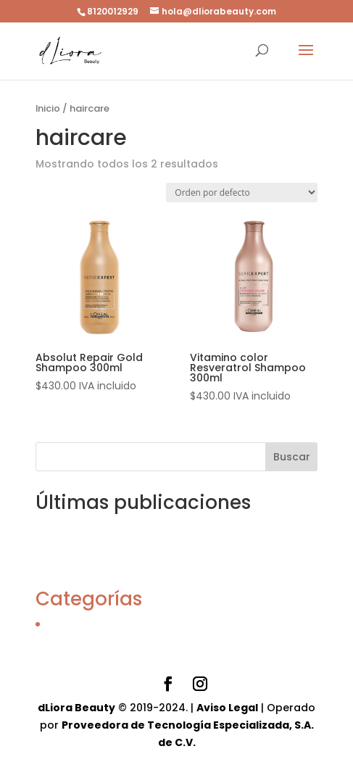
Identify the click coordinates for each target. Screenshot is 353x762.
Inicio (48, 108)
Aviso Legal (227, 707)
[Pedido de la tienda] (241, 192)
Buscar (291, 457)
